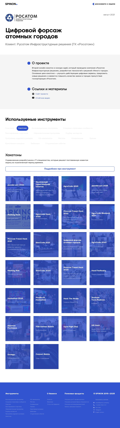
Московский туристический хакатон (43, 184)
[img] (17, 356)
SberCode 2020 (43, 271)
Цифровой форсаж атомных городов (72, 241)
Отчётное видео (43, 98)
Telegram (98, 410)
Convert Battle (43, 354)
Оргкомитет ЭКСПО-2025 (17, 302)
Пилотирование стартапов (16, 133)
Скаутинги (9, 128)
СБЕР (38, 246)
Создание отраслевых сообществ (78, 128)
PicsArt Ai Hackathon (41, 298)
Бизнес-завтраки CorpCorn (73, 406)
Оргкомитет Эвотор (15, 274)
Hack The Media (71, 299)
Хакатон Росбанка (12, 327)
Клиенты (49, 399)
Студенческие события (55, 143)
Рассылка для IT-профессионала (74, 399)
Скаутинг (8, 404)
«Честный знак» (13, 218)
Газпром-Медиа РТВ (71, 302)
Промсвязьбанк (41, 330)
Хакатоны (22, 128)
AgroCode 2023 (71, 186)
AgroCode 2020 (99, 242)
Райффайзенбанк (13, 358)
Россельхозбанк (41, 219)
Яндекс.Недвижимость (99, 274)
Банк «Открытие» (70, 330)
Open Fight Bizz (71, 327)
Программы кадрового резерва (19, 138)
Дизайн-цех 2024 (16, 185)
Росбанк (94, 303)
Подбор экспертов (74, 133)
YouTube (98, 407)
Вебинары (35, 143)
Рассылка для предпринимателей (75, 404)
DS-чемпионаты (45, 138)
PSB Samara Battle (45, 327)
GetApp (11, 355)
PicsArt (38, 303)
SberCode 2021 (43, 243)
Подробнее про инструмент (60, 168)
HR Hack (96, 325)
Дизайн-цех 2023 (100, 186)
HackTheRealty (99, 271)
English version (100, 412)
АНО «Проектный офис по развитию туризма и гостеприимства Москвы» (45, 193)
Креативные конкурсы (14, 143)
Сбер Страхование (42, 358)
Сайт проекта (42, 94)
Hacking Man (14, 271)
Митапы (61, 138)
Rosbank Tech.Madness (98, 298)
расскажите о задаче (105, 4)
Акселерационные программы (45, 128)
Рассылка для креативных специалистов (77, 402)
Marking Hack (14, 215)
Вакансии (50, 402)
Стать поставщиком (53, 404)
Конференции (77, 138)
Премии (92, 138)
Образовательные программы (47, 133)
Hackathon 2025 (15, 298)
